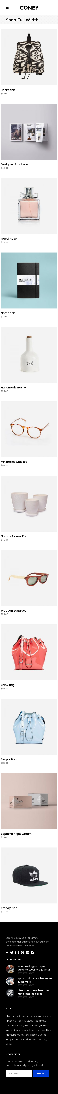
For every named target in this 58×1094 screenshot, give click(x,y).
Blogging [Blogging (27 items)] (11, 1020)
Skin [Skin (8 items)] (18, 1039)
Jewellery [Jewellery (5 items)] (34, 1030)
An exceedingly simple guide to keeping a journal (33, 968)
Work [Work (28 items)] (35, 1039)
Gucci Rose (9, 239)
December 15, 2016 (25, 973)
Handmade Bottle (13, 387)
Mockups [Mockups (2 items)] (11, 1034)
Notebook (8, 313)
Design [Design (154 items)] (10, 1025)
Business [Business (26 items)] (29, 1020)
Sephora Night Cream (16, 834)
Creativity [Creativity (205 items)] (40, 1020)
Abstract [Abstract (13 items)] (11, 1016)
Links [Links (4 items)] (42, 1030)
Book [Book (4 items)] (20, 1020)
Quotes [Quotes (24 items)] (42, 1034)
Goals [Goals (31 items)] (27, 1025)
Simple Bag (9, 759)
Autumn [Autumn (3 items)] (37, 1016)
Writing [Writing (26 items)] (42, 1039)
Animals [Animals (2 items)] (21, 1016)
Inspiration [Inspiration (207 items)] (12, 1030)
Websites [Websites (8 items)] (26, 1039)
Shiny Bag (8, 685)
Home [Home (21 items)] (43, 1025)
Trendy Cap (9, 908)
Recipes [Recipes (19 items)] (10, 1039)
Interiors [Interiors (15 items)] (23, 1030)
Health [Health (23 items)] (35, 1025)
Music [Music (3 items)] (20, 1034)
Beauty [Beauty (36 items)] (47, 1016)
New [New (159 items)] (27, 1034)
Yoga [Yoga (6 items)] (9, 1044)
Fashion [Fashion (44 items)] (19, 1025)
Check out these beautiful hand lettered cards (33, 992)
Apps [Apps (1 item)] (29, 1016)
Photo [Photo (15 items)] (33, 1034)
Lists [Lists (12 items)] (48, 1030)
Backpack (8, 90)
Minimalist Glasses (14, 462)
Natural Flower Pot (14, 536)
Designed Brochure (14, 164)
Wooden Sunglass (13, 611)
